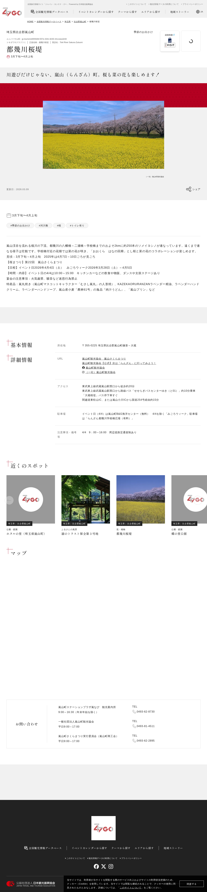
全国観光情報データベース (49, 12)
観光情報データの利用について (164, 4)
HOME (30, 22)
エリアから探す (150, 12)
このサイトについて (130, 887)
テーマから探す (127, 12)
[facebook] (96, 866)
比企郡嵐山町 (80, 22)
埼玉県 (68, 22)
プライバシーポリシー (193, 4)
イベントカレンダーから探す (96, 12)
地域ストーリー (180, 12)
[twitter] (103, 866)
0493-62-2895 (146, 740)
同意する (192, 884)
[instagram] (110, 866)
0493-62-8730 (146, 711)
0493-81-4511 (146, 726)
